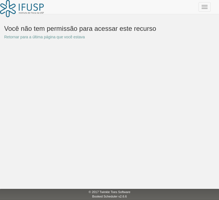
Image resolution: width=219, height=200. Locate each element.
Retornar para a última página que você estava (44, 37)
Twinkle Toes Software (115, 192)
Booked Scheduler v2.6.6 (109, 196)
